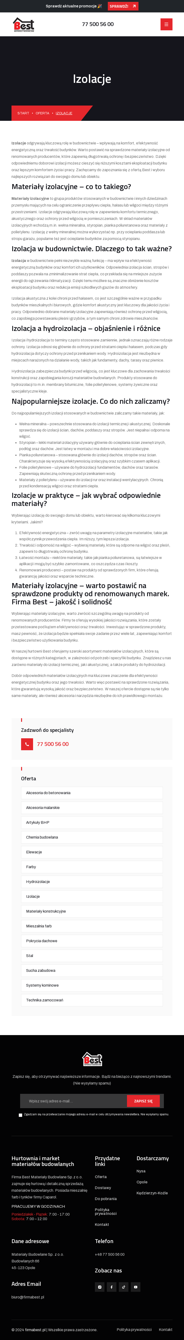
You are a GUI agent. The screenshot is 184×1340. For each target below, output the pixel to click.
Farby (31, 867)
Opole (142, 1182)
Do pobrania (106, 1199)
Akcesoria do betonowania (48, 793)
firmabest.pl (35, 1330)
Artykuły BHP (37, 822)
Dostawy (103, 1188)
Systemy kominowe (42, 985)
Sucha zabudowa (40, 970)
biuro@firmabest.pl (28, 1297)
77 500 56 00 (98, 24)
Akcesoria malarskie (43, 808)
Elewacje (34, 852)
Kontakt (102, 1225)
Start (23, 113)
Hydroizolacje (38, 882)
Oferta (42, 113)
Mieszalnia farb (39, 926)
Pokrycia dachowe (41, 941)
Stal (29, 956)
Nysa (141, 1171)
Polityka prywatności (106, 1212)
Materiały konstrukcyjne (46, 911)
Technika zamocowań (44, 1000)
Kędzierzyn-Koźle (152, 1193)
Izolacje (33, 896)
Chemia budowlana (42, 837)
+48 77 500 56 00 (110, 1254)
